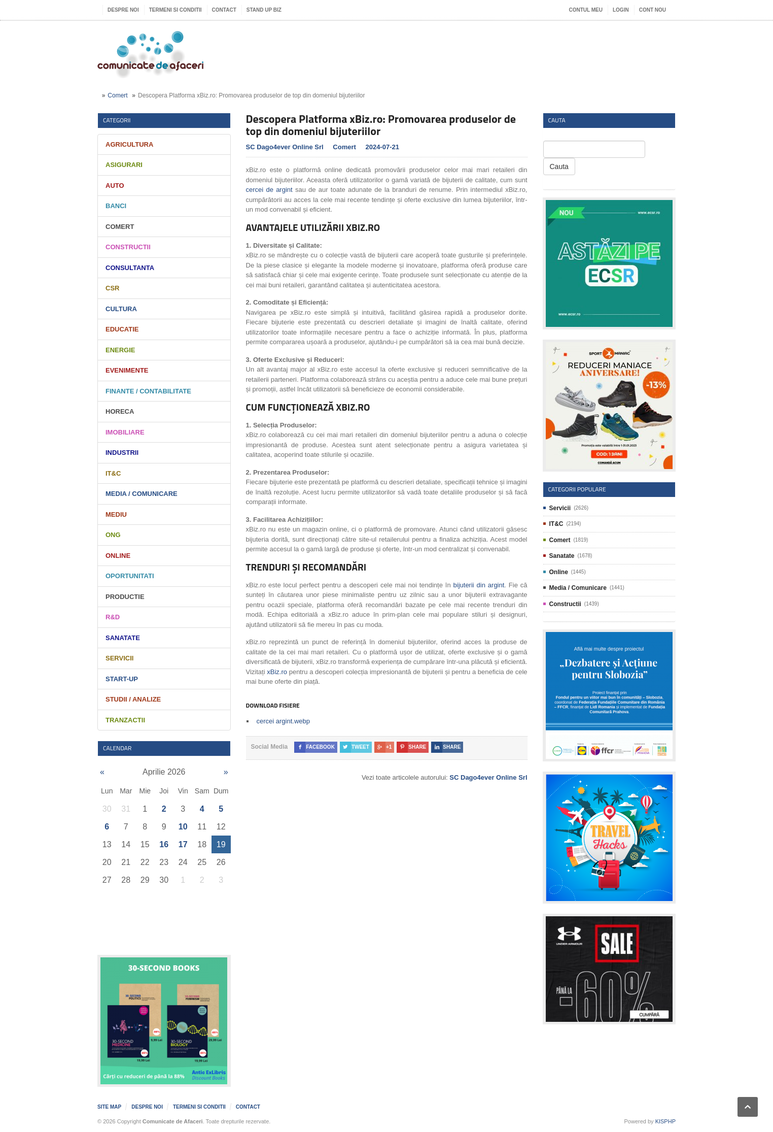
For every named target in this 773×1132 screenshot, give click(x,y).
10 (183, 826)
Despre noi (123, 10)
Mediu (116, 514)
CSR (112, 288)
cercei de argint (269, 189)
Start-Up (122, 679)
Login (621, 10)
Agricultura (129, 144)
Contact (224, 10)
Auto (115, 185)
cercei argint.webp (283, 721)
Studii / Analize (133, 699)
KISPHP (665, 1121)
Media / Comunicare (142, 493)
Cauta (559, 166)
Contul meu (586, 10)
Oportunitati (130, 576)
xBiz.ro (277, 672)
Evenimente (127, 370)
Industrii (122, 452)
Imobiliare (125, 432)
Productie (125, 597)
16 (163, 844)
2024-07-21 (382, 147)
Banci (116, 206)
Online (118, 555)
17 (183, 844)
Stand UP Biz (264, 10)
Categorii (117, 120)
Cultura (121, 309)
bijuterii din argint (479, 585)
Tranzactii (125, 720)
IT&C (113, 473)
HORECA (120, 411)
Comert (117, 95)
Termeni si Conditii (175, 10)
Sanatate (123, 638)
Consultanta (130, 268)
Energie (120, 350)
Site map (109, 1107)
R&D (113, 617)
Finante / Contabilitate (148, 391)
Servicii (119, 658)
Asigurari (124, 165)
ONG (113, 535)
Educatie (122, 329)
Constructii (128, 247)
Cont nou (652, 10)
